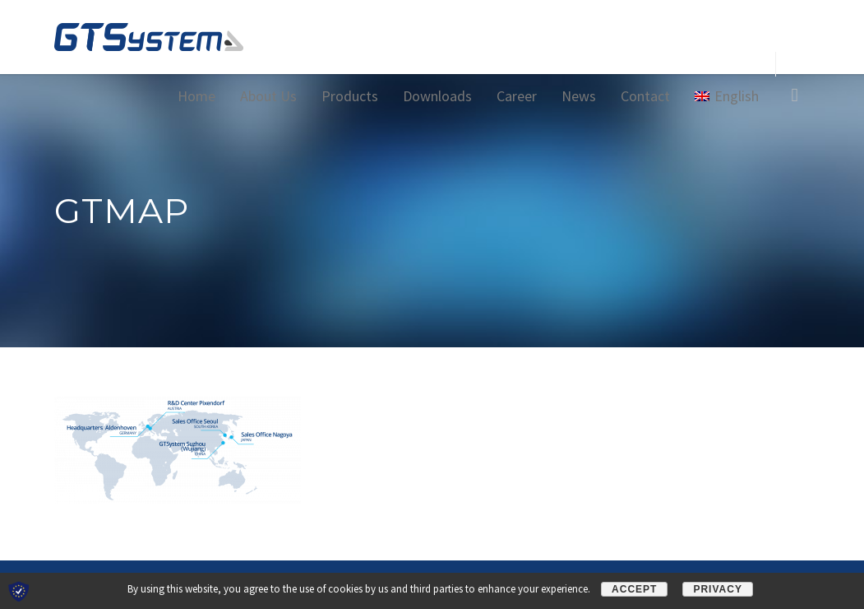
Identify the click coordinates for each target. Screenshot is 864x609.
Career (517, 95)
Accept (634, 589)
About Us (268, 95)
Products (349, 95)
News (578, 95)
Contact (645, 95)
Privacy (717, 589)
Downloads (437, 95)
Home (196, 95)
